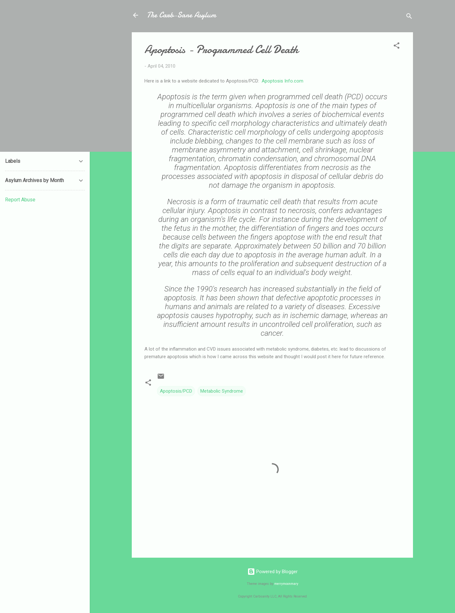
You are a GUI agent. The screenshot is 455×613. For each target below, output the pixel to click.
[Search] (409, 17)
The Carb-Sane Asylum (181, 15)
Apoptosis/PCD (176, 391)
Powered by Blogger (272, 571)
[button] (396, 47)
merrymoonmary (286, 584)
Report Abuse (20, 200)
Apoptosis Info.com (282, 81)
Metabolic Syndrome (221, 391)
